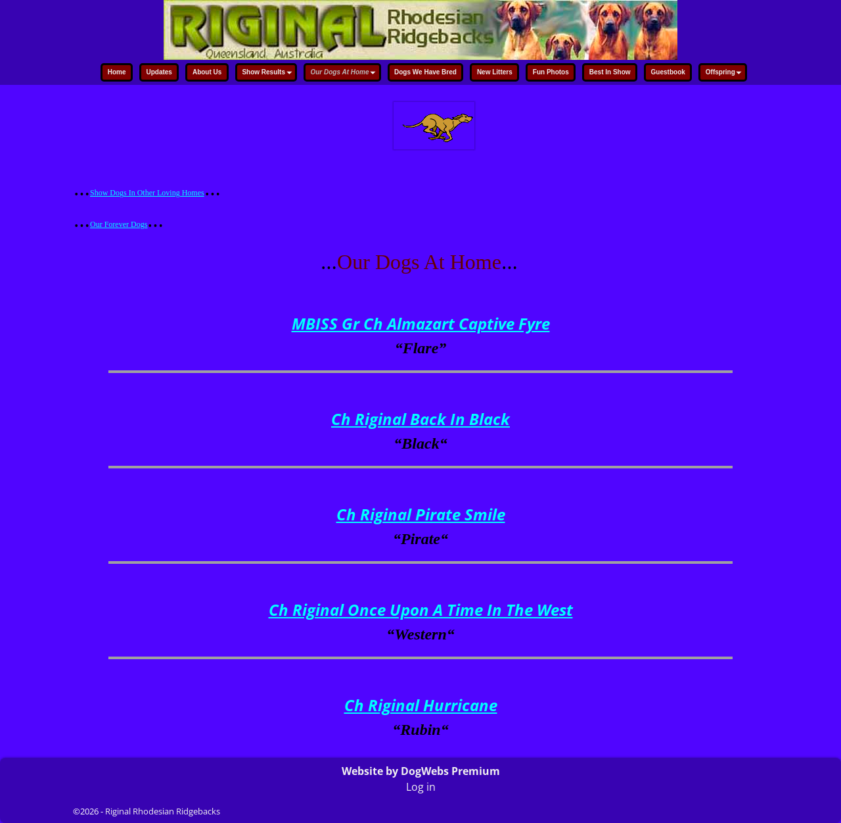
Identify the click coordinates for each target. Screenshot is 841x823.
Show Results (268, 73)
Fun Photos (551, 72)
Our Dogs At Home (344, 73)
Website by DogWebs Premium (421, 771)
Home (117, 72)
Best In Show (610, 72)
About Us (207, 72)
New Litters (494, 72)
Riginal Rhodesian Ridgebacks (162, 811)
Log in (421, 787)
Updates (158, 72)
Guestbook (668, 72)
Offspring (725, 73)
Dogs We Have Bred (425, 72)
